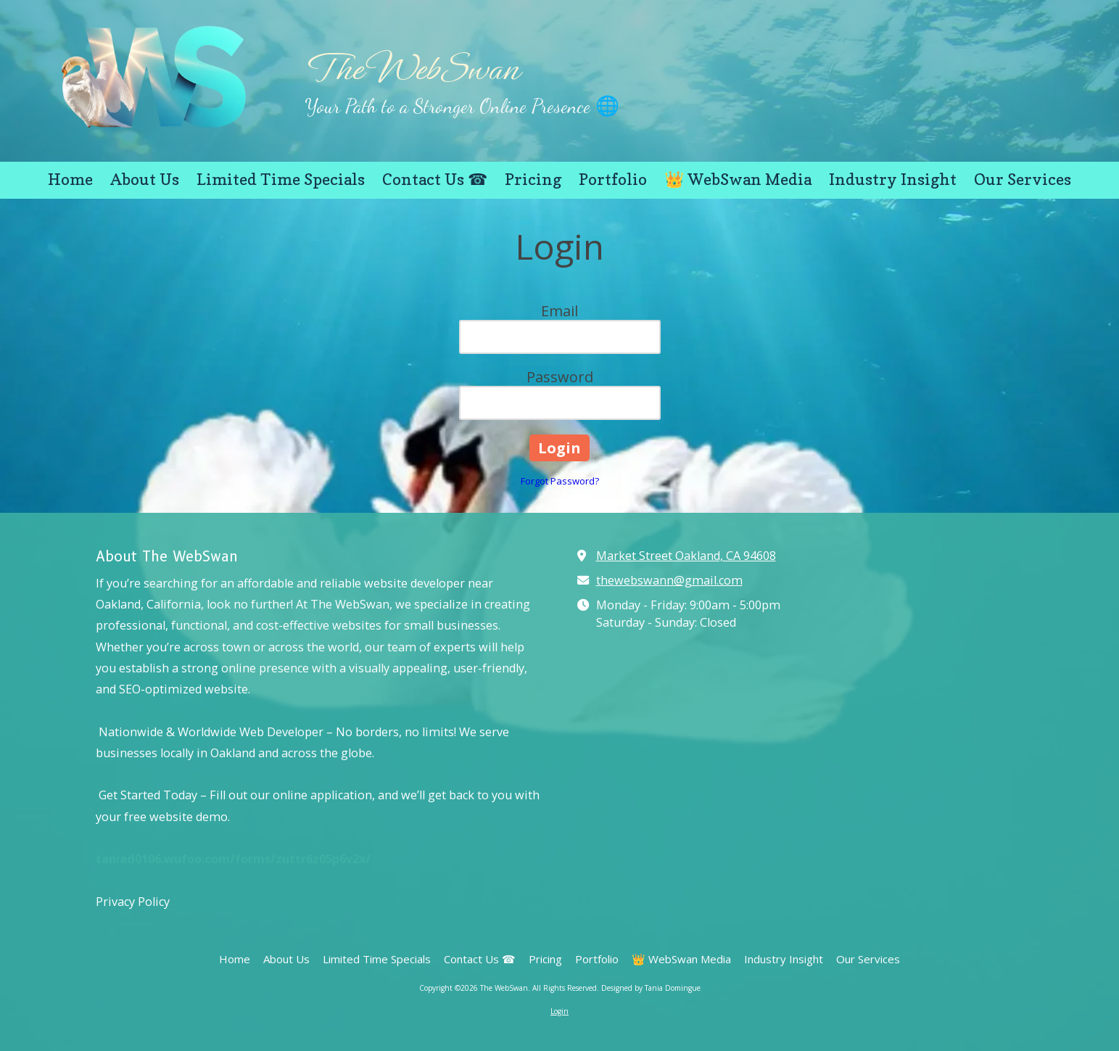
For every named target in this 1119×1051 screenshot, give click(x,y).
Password (560, 377)
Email (559, 311)
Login (559, 1011)
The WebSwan (412, 69)
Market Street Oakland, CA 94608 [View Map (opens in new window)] (686, 556)
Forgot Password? (560, 480)
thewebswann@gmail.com (669, 580)
